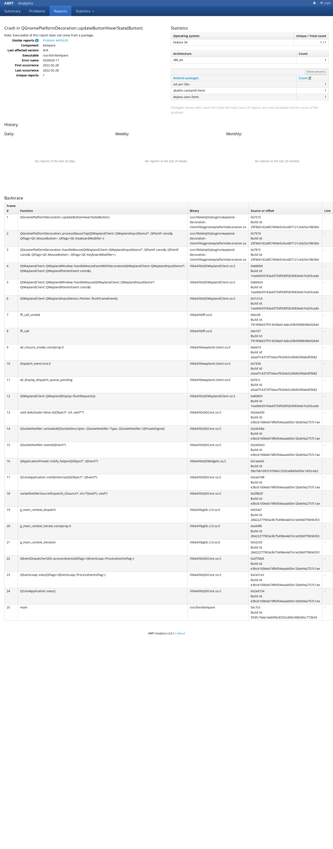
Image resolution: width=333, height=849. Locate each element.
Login (325, 3)
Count (303, 78)
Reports (60, 11)
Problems (37, 11)
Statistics (85, 11)
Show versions (316, 71)
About (181, 633)
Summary (12, 11)
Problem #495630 (55, 40)
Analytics (18, 3)
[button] (37, 40)
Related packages (186, 78)
